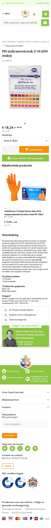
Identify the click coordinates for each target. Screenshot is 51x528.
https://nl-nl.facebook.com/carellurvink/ (12, 448)
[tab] (25, 123)
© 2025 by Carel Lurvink (22, 513)
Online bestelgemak (15, 378)
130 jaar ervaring (37, 371)
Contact (7, 466)
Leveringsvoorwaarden (12, 509)
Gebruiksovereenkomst (35, 509)
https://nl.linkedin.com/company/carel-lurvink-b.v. (4, 448)
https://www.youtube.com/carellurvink (27, 448)
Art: (8, 217)
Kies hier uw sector (15, 3)
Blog (35, 448)
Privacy (5, 513)
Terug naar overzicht (14, 46)
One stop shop (13, 371)
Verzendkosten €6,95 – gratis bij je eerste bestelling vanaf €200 (39, 379)
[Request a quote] (25, 158)
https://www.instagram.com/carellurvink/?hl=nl (20, 448)
